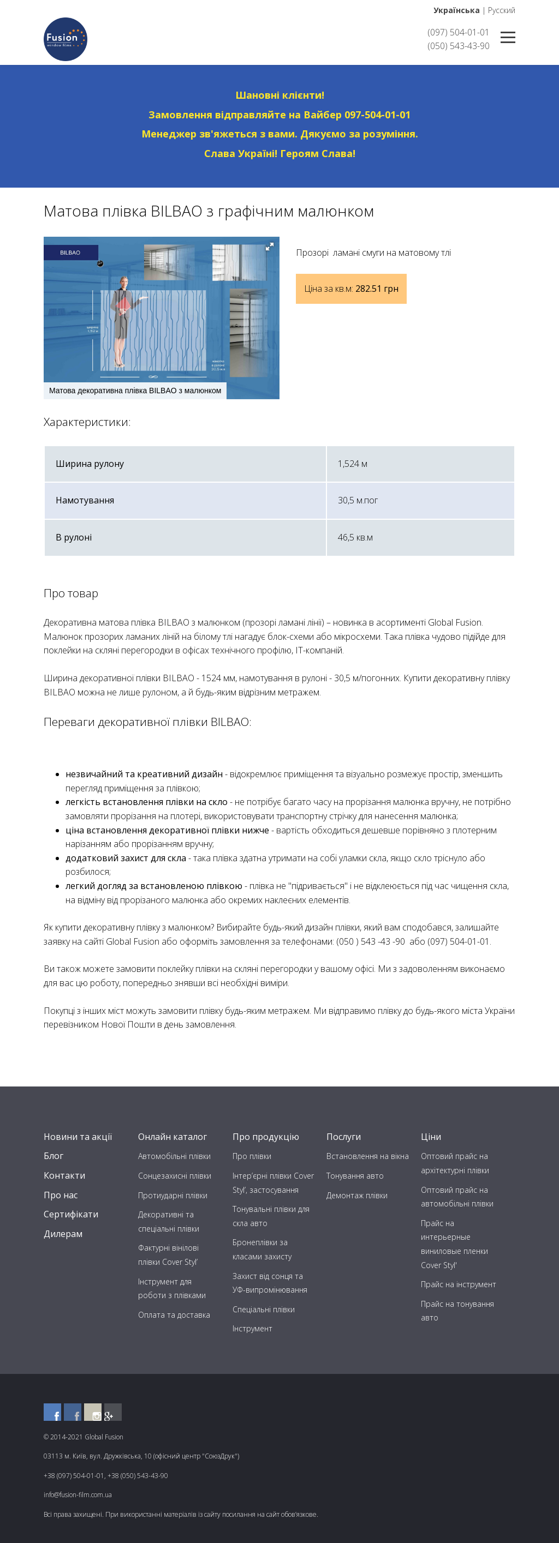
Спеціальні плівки (264, 1309)
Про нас (61, 1195)
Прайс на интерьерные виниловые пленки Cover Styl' (454, 1244)
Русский (501, 10)
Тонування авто (355, 1175)
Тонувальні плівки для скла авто (271, 1216)
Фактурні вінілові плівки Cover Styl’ (168, 1254)
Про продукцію (266, 1137)
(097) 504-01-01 (458, 32)
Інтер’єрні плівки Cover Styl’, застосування (273, 1182)
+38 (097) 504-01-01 (74, 1475)
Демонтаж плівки (357, 1195)
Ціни (431, 1137)
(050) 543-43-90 (458, 46)
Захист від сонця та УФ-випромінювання (270, 1283)
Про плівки (252, 1156)
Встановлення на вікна (367, 1156)
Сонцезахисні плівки (174, 1175)
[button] (269, 246)
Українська (456, 10)
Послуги (343, 1137)
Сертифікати (71, 1214)
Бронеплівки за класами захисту (262, 1249)
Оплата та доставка (174, 1315)
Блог (53, 1156)
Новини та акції (78, 1137)
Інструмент (252, 1328)
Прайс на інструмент (458, 1284)
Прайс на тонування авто (457, 1311)
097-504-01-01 (377, 114)
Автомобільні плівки (174, 1156)
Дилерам (63, 1234)
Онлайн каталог (172, 1137)
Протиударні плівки (172, 1195)
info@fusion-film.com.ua (78, 1494)
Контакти (64, 1175)
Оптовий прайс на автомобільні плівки (457, 1197)
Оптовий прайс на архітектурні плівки (455, 1163)
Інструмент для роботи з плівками (172, 1288)
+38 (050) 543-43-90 (138, 1475)
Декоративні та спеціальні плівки (168, 1221)
